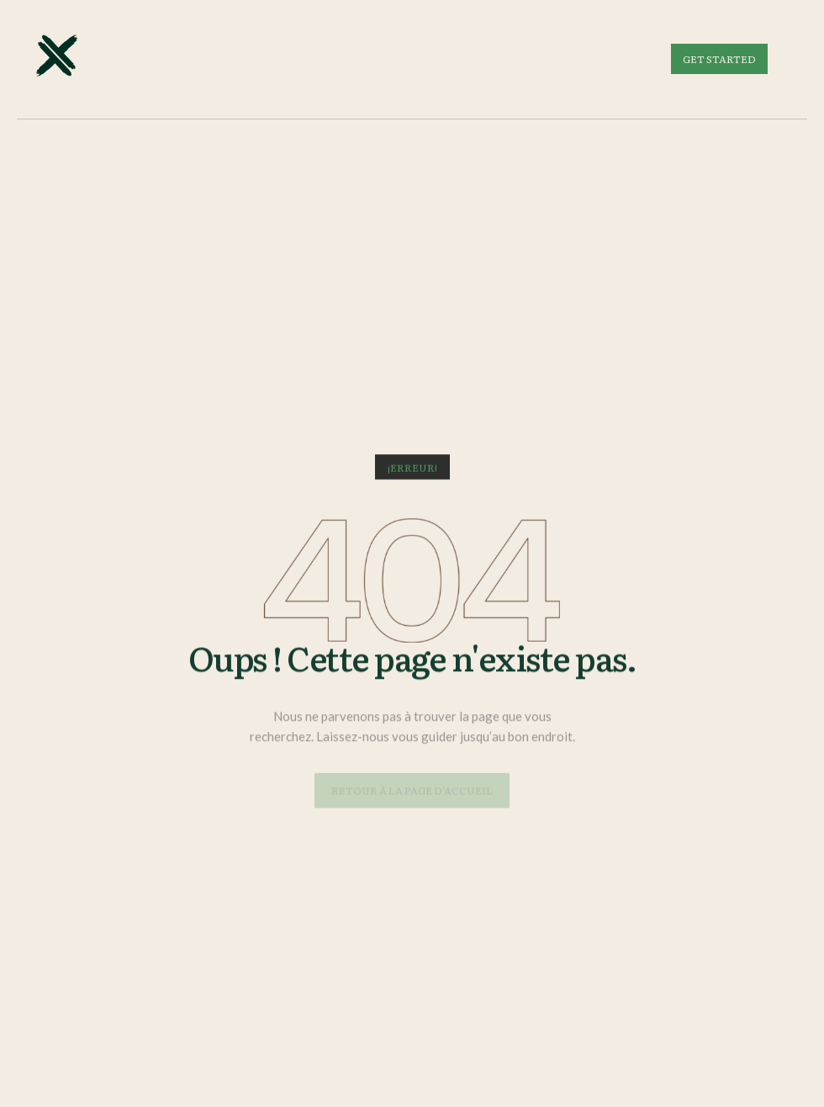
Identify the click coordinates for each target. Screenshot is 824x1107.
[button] (412, 468)
